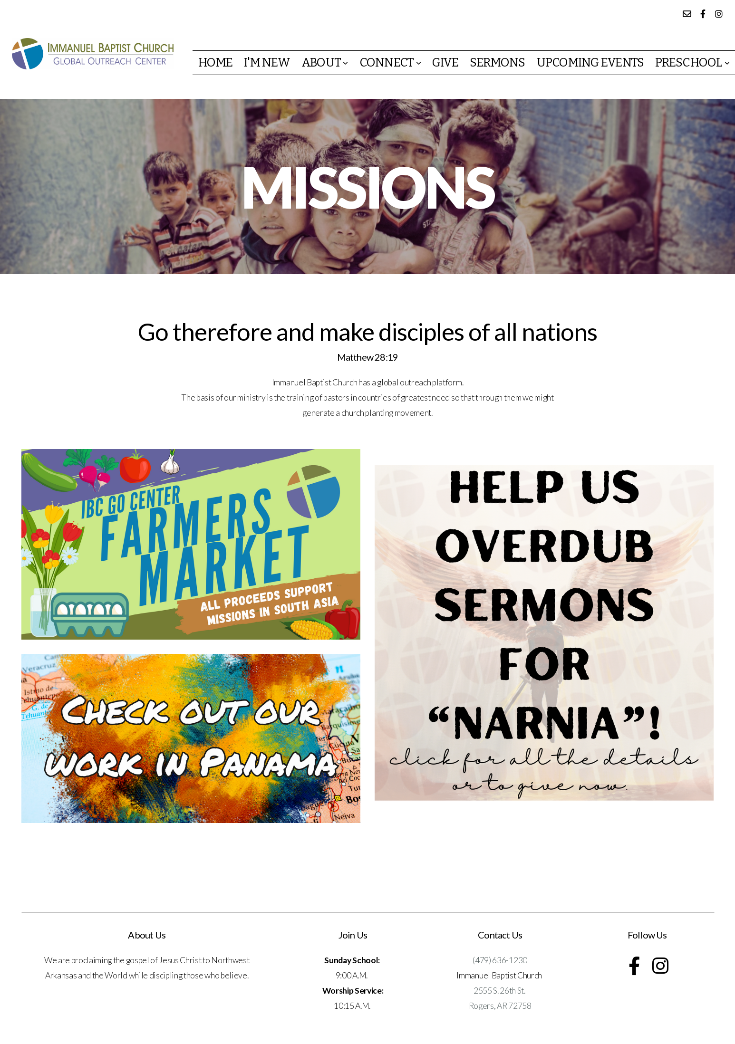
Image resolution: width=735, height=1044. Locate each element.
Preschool (692, 63)
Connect (390, 63)
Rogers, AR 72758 (500, 1006)
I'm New (267, 63)
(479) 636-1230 (500, 960)
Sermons (497, 63)
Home (215, 63)
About (324, 63)
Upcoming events (590, 63)
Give (445, 63)
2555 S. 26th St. (500, 991)
